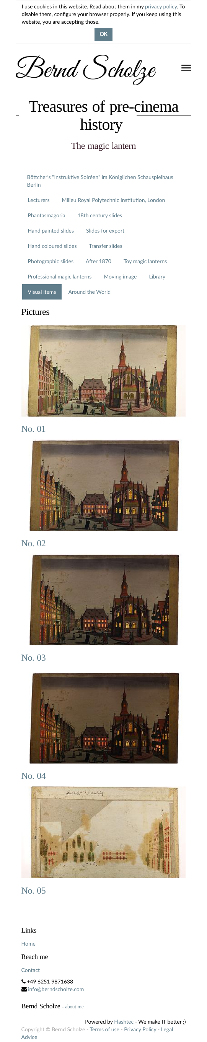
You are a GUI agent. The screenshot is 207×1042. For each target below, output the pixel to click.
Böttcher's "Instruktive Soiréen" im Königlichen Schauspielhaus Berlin (100, 181)
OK (103, 34)
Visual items (42, 291)
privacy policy (161, 6)
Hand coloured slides (52, 246)
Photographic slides (50, 261)
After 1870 (98, 261)
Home (28, 943)
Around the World (89, 291)
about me (74, 1006)
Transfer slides (105, 246)
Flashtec (124, 1021)
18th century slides (99, 215)
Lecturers (39, 200)
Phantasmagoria (46, 215)
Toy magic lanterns (145, 261)
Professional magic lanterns (60, 276)
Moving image (120, 276)
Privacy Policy (140, 1029)
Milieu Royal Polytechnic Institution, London (113, 200)
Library (157, 276)
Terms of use (104, 1029)
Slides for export (105, 230)
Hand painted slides (51, 230)
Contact (30, 970)
